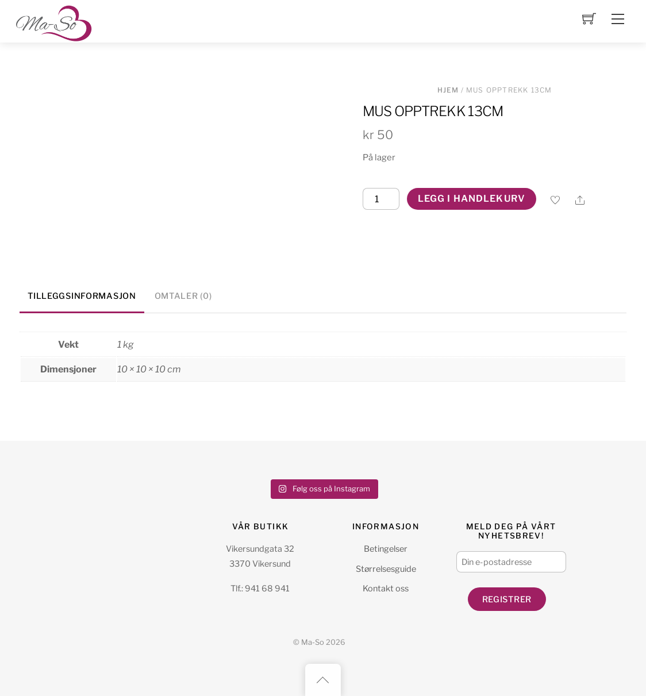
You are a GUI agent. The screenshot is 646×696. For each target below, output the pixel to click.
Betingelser (385, 549)
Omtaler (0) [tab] (183, 296)
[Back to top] (323, 680)
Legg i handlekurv (471, 198)
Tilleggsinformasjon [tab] (82, 296)
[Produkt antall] (381, 199)
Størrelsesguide (386, 569)
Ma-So (312, 642)
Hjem (448, 90)
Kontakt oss (386, 588)
